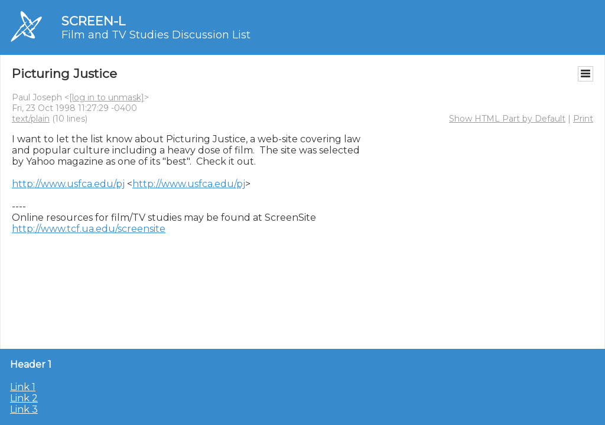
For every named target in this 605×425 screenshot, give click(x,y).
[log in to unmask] (106, 97)
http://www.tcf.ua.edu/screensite (88, 228)
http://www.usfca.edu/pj (68, 183)
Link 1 (22, 387)
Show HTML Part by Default (507, 118)
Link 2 (24, 398)
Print (583, 118)
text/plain (31, 118)
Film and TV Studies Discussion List (156, 34)
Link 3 (24, 409)
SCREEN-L (93, 21)
